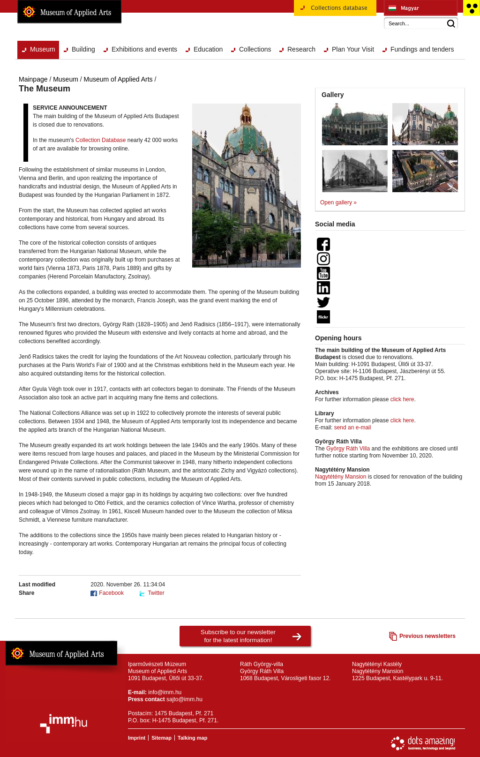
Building (83, 49)
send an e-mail (352, 427)
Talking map (192, 738)
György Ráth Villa (348, 448)
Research (301, 49)
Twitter (156, 593)
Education (208, 49)
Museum (42, 49)
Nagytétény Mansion (340, 476)
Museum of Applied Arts (69, 11)
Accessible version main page (471, 8)
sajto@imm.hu (184, 699)
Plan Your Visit (353, 49)
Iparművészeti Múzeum (420, 8)
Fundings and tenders (422, 49)
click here (402, 399)
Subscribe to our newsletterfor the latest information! (238, 636)
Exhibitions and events (144, 49)
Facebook (111, 593)
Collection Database (100, 140)
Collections (255, 49)
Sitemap (161, 738)
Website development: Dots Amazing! (423, 743)
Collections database (335, 11)
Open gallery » (338, 202)
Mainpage (33, 79)
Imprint (136, 738)
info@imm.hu (164, 692)
